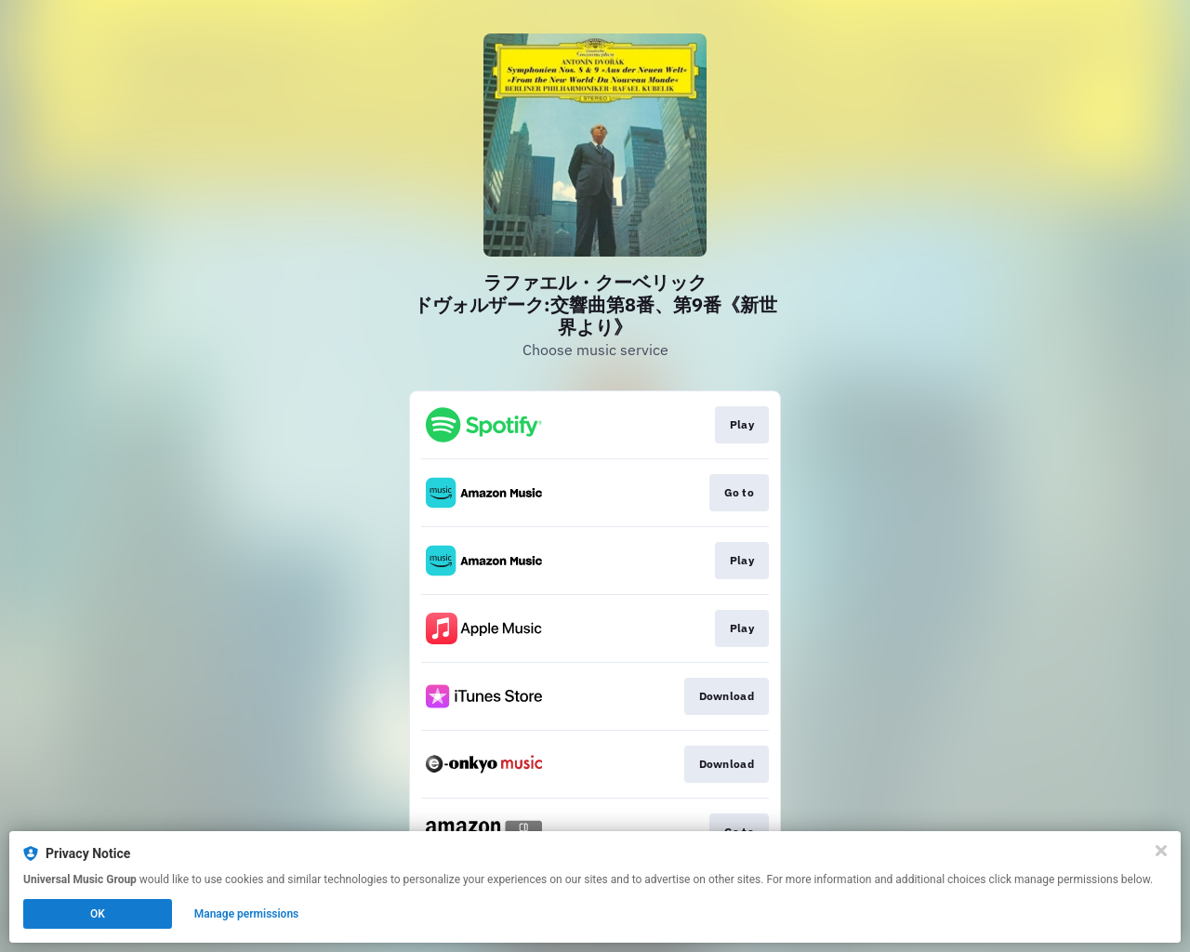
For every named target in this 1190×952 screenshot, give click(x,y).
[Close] (1161, 851)
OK (97, 913)
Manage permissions (246, 913)
